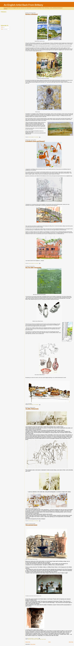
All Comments (4, 29)
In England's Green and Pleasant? (35, 141)
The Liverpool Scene (31, 525)
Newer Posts (27, 641)
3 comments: (36, 638)
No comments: (36, 263)
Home (49, 641)
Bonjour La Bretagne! (31, 14)
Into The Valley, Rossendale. (33, 267)
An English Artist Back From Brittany (23, 5)
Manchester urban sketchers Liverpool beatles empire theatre (37, 639)
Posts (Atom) (33, 644)
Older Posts (71, 641)
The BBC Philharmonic (32, 408)
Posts (3, 27)
